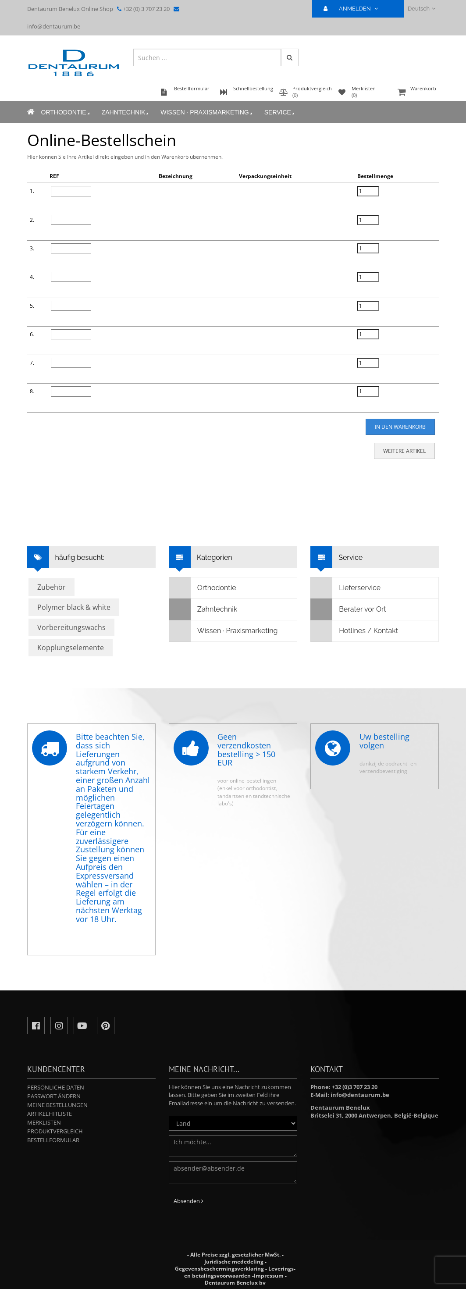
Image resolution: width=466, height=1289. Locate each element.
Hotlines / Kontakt (354, 630)
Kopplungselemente (70, 647)
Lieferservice (346, 587)
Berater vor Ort (348, 609)
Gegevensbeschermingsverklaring (219, 1268)
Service (280, 112)
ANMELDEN (354, 8)
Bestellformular (53, 1140)
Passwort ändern (54, 1096)
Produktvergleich (55, 1131)
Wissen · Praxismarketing (206, 112)
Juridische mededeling (233, 1261)
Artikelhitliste (49, 1114)
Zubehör (51, 587)
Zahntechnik (126, 112)
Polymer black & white (73, 607)
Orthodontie (66, 112)
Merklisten (44, 1122)
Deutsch (421, 8)
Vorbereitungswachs (71, 627)
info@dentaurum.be (53, 26)
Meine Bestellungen (57, 1105)
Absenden (188, 1201)
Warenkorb (417, 92)
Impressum (269, 1275)
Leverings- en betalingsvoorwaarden (240, 1272)
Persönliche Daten (55, 1087)
